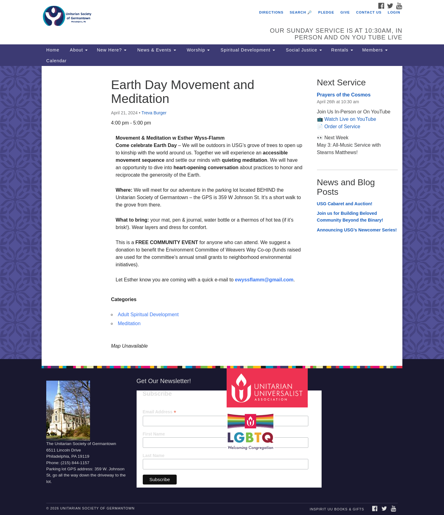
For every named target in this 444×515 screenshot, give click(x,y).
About (78, 49)
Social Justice (303, 49)
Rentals (342, 49)
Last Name (154, 455)
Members (375, 49)
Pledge (326, 12)
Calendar (56, 60)
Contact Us (369, 12)
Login (394, 12)
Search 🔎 (301, 12)
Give (345, 12)
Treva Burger (154, 112)
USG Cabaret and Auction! (344, 203)
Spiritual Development (247, 49)
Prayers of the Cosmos (344, 94)
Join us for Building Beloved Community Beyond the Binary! (350, 217)
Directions (271, 12)
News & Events (156, 49)
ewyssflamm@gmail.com (264, 279)
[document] (222, 212)
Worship (197, 49)
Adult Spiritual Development (148, 314)
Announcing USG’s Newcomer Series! (357, 229)
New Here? (111, 49)
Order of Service (342, 126)
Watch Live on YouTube (350, 119)
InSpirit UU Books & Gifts (337, 509)
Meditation (129, 323)
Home (52, 49)
